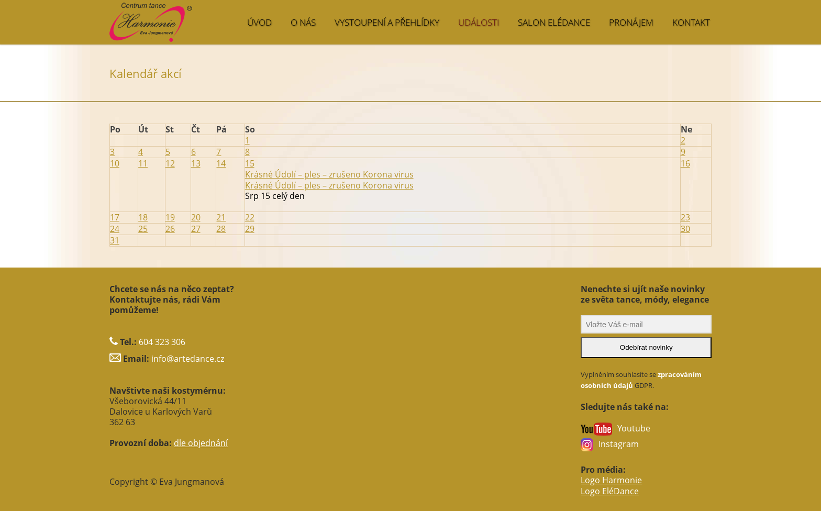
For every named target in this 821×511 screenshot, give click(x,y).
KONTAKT (691, 22)
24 (114, 225)
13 (196, 162)
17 (114, 214)
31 (114, 236)
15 (249, 162)
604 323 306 (162, 337)
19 (170, 214)
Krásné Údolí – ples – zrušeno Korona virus (329, 182)
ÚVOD (259, 22)
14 (221, 162)
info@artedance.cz (187, 354)
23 (685, 214)
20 (196, 214)
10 (114, 162)
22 (249, 214)
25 (143, 225)
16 (685, 162)
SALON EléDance (554, 22)
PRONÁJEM (631, 22)
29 (249, 225)
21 (221, 214)
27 (196, 225)
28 (221, 225)
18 (143, 214)
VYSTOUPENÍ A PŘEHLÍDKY (387, 22)
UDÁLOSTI (478, 22)
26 (170, 225)
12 (170, 162)
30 (685, 225)
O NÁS (303, 22)
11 (143, 162)
